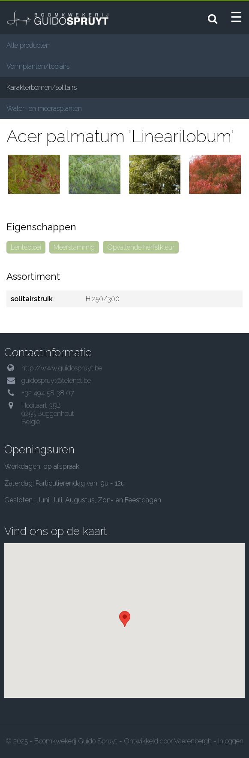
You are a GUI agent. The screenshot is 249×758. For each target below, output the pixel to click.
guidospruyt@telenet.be (56, 380)
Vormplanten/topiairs (37, 66)
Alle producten (28, 45)
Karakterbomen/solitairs (41, 87)
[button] (124, 619)
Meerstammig (74, 247)
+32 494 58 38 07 (47, 393)
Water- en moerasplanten (44, 108)
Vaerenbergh (193, 741)
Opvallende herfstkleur (140, 247)
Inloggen (230, 741)
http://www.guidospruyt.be (61, 368)
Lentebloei (26, 247)
